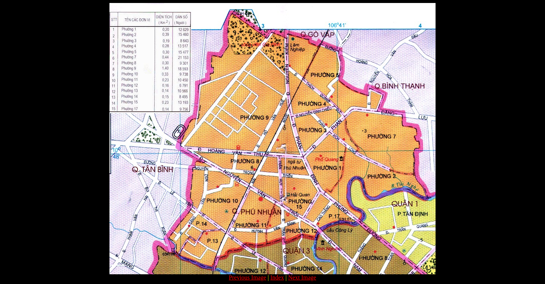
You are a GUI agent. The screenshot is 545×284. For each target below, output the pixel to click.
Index (277, 277)
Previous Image (247, 277)
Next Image (302, 277)
